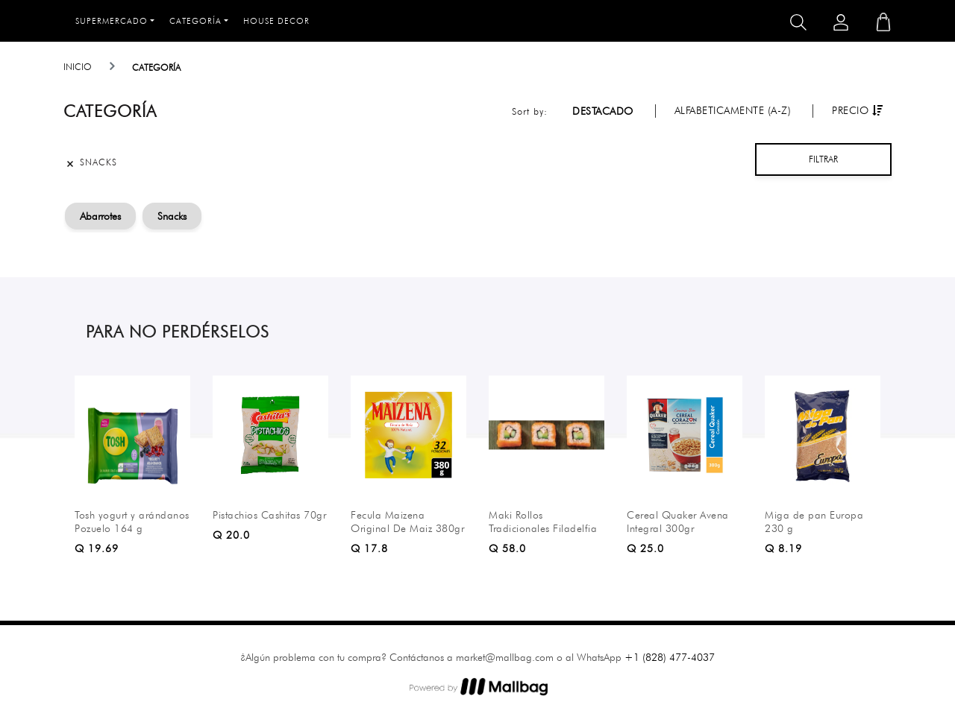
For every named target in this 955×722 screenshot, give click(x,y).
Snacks (172, 216)
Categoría (195, 21)
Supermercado (111, 21)
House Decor (276, 21)
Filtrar (823, 159)
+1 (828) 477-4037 (669, 657)
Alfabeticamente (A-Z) (733, 110)
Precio (857, 110)
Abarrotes (100, 216)
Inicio (77, 66)
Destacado (602, 111)
